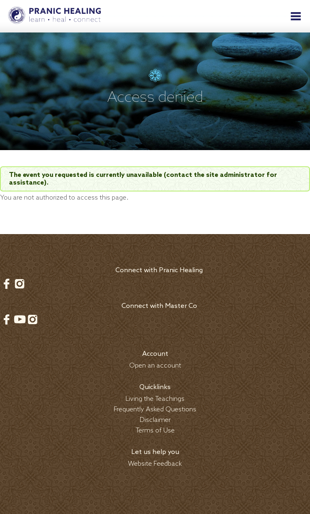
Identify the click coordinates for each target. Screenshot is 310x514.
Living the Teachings (155, 399)
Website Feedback (155, 464)
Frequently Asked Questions (155, 409)
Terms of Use (155, 430)
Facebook (6, 283)
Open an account (155, 366)
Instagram (19, 283)
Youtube (19, 319)
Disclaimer (155, 420)
